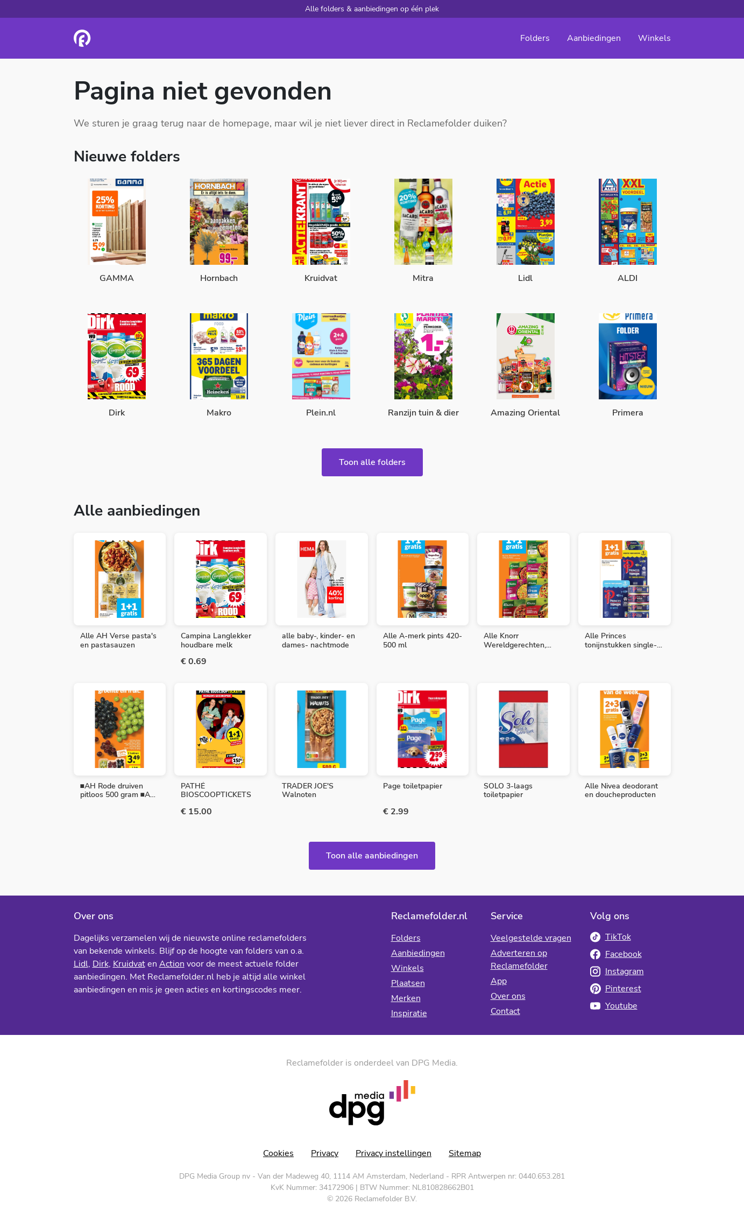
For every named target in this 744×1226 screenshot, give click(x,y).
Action (172, 964)
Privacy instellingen (393, 1153)
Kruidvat (129, 964)
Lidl (81, 964)
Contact (505, 1011)
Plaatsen (408, 983)
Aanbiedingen (594, 38)
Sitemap (465, 1153)
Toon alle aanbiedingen (372, 856)
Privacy (324, 1153)
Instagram (617, 971)
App (499, 981)
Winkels (654, 38)
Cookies (278, 1153)
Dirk (101, 964)
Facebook (616, 954)
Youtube (613, 1005)
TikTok (610, 937)
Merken (406, 998)
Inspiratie (409, 1013)
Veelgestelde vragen (531, 938)
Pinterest (615, 988)
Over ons (508, 996)
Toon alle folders (372, 462)
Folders (535, 38)
